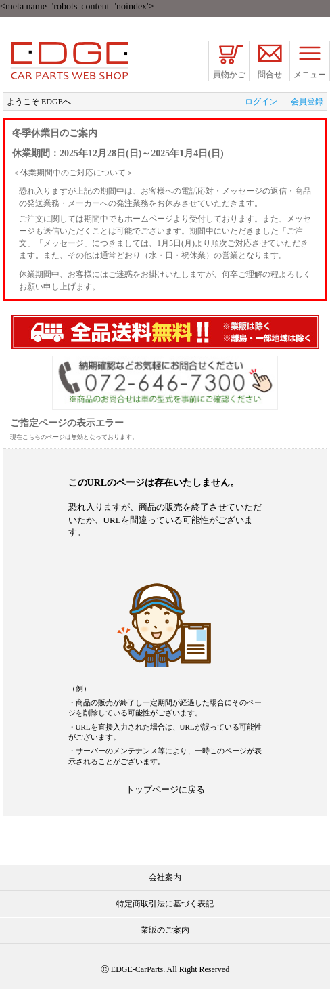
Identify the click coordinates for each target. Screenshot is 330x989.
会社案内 (165, 877)
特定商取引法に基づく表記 (165, 903)
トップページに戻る (165, 789)
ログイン (261, 101)
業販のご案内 (165, 930)
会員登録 (307, 101)
